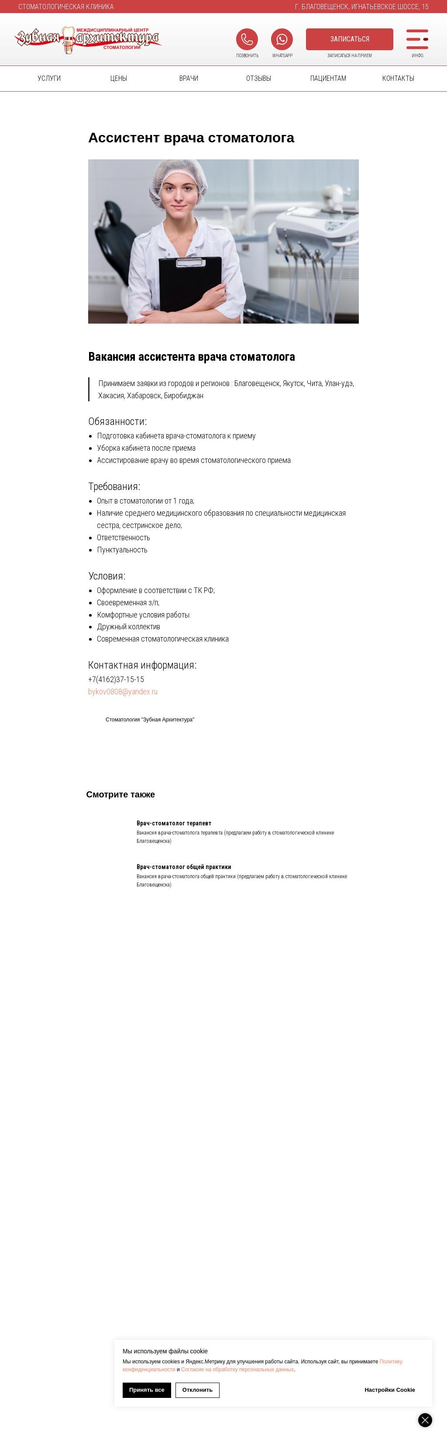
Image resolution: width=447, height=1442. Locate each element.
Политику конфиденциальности (247, 1369)
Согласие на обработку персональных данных (348, 1369)
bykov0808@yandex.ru (123, 695)
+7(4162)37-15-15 (116, 683)
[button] (349, 39)
